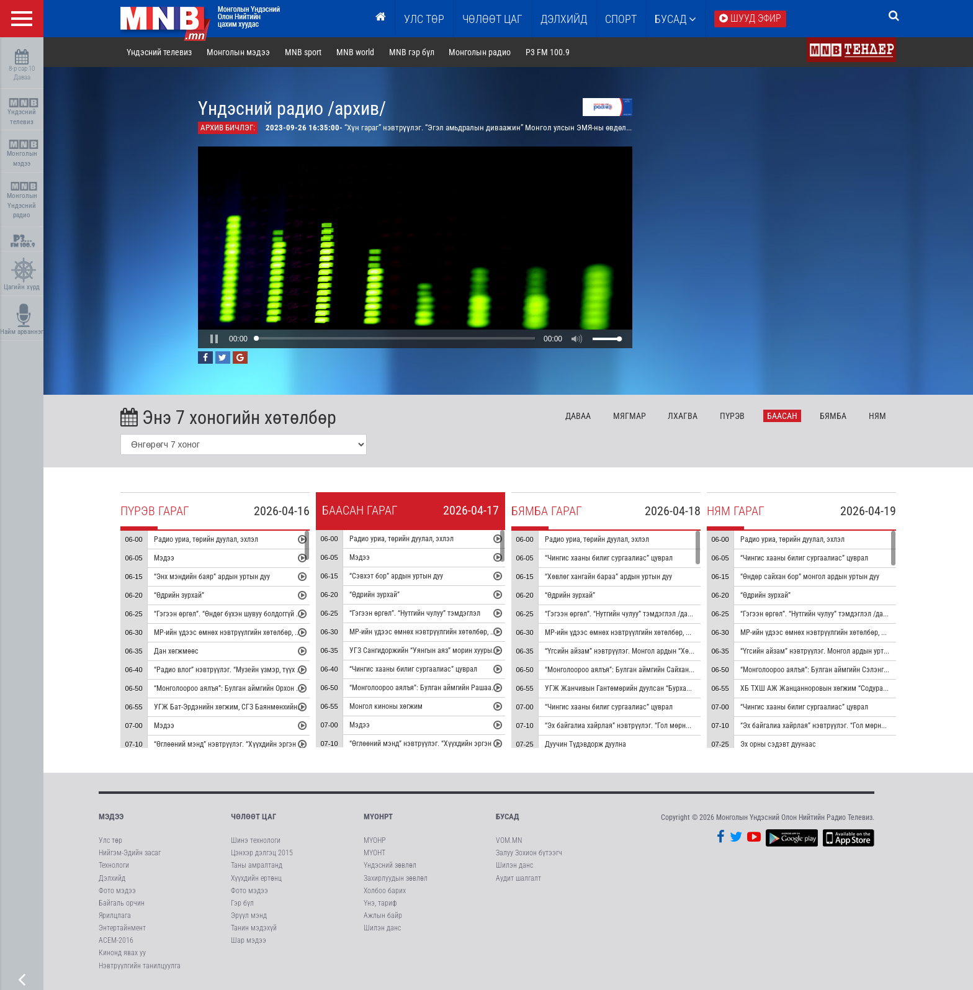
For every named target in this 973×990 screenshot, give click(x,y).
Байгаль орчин (122, 903)
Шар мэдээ (248, 940)
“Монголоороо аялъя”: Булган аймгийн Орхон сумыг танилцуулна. (256, 688)
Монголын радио (480, 52)
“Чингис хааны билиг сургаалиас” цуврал (413, 669)
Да (578, 416)
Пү (732, 416)
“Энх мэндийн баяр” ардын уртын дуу (212, 576)
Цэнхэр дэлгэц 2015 (262, 852)
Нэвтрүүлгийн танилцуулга (140, 965)
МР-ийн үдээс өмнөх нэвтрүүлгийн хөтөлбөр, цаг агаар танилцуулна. (260, 632)
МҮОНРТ (378, 816)
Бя (833, 416)
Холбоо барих (385, 890)
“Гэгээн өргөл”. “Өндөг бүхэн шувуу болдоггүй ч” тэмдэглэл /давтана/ (261, 614)
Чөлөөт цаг (253, 816)
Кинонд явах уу (122, 952)
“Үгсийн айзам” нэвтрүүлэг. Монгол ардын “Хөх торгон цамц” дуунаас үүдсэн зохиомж (679, 651)
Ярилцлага (115, 915)
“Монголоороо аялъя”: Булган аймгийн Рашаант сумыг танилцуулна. (455, 687)
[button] (214, 339)
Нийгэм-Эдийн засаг (130, 852)
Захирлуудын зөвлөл (396, 878)
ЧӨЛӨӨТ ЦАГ (492, 18)
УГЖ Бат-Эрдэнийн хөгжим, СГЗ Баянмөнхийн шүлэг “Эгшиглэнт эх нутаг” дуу (274, 707)
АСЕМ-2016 (116, 940)
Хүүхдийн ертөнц (256, 878)
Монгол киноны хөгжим (386, 706)
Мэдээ (164, 558)
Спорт (621, 18)
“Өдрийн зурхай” (179, 595)
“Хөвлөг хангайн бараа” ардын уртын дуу (608, 576)
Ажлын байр (383, 915)
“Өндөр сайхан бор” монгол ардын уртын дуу (809, 576)
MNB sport (303, 52)
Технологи (114, 865)
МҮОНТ (374, 852)
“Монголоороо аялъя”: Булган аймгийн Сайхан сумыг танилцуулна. (649, 669)
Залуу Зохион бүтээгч (529, 852)
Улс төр (424, 18)
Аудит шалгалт (518, 878)
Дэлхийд (563, 18)
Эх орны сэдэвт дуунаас (778, 744)
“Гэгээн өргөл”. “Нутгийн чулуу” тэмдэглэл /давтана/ (626, 614)
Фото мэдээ (117, 890)
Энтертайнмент (122, 928)
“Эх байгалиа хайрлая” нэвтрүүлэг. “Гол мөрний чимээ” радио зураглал (656, 725)
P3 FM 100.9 (548, 52)
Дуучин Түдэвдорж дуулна (585, 744)
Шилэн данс (382, 928)
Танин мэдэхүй (254, 928)
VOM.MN (509, 840)
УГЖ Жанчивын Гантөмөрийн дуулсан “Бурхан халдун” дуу (636, 688)
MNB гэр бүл (411, 52)
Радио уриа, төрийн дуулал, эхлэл (206, 539)
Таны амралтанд (256, 865)
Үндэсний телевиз (23, 112)
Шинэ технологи (255, 840)
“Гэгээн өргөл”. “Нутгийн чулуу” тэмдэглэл (414, 613)
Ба (782, 416)
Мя (629, 416)
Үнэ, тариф (380, 903)
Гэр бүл (242, 903)
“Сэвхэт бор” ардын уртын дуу (396, 576)
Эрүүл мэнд (249, 915)
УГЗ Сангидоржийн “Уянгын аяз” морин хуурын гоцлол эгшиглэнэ (451, 650)
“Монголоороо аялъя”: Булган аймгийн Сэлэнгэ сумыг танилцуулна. (845, 669)
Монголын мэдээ (23, 154)
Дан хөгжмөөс (176, 651)
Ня (877, 416)
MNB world (355, 52)
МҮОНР (374, 840)
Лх (682, 416)
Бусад (675, 18)
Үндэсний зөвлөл (390, 865)
